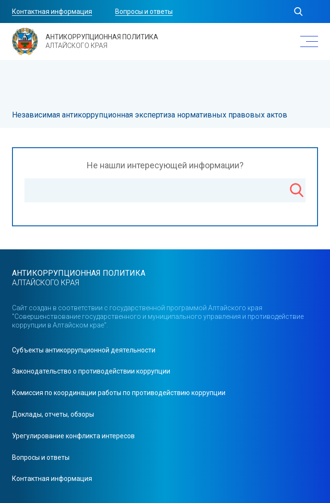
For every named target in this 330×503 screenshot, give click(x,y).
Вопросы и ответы (144, 11)
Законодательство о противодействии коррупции (91, 371)
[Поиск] (296, 191)
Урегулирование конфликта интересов (73, 436)
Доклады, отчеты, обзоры (53, 414)
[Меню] (309, 41)
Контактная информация (52, 11)
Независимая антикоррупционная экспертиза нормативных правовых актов (149, 114)
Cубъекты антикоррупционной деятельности (83, 350)
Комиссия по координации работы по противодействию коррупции (118, 393)
